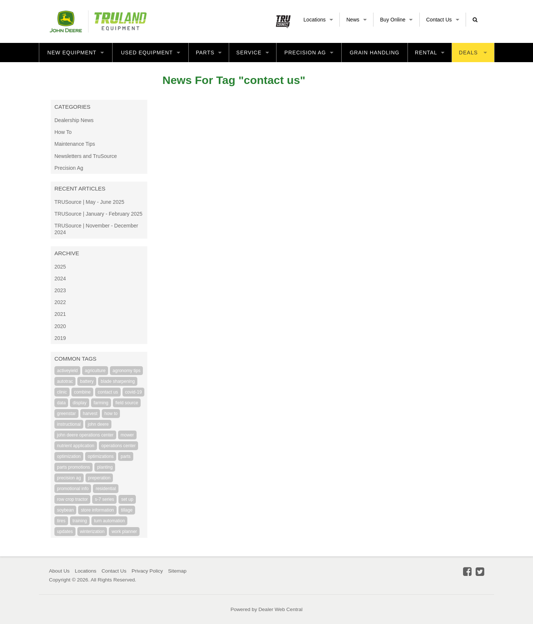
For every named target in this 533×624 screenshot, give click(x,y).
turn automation (109, 520)
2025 (60, 267)
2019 (60, 338)
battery (87, 381)
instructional (69, 424)
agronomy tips (126, 370)
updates (65, 531)
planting (105, 467)
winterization (92, 531)
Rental (430, 52)
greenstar (66, 413)
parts (126, 456)
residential (105, 488)
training (80, 520)
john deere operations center (85, 435)
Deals (473, 52)
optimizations (101, 456)
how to (110, 413)
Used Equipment (150, 52)
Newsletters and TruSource (85, 156)
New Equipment (75, 52)
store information (97, 510)
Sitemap (177, 571)
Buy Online (396, 20)
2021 (60, 314)
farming (101, 402)
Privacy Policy (147, 571)
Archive (66, 253)
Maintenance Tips (74, 144)
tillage (127, 510)
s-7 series (104, 499)
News (356, 20)
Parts (209, 52)
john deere (98, 424)
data (61, 402)
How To (62, 132)
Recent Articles (79, 188)
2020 (60, 326)
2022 (60, 302)
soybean (65, 510)
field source (126, 402)
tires (61, 520)
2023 (60, 290)
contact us (108, 392)
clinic (62, 392)
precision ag (69, 477)
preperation (99, 477)
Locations (318, 20)
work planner (124, 531)
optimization (69, 456)
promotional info (72, 488)
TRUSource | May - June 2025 (89, 202)
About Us (59, 571)
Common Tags (75, 358)
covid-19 (133, 392)
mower (127, 435)
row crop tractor (72, 499)
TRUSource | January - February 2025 (98, 214)
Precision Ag (308, 52)
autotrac (65, 381)
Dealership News (74, 120)
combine (82, 392)
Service (252, 52)
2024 (60, 278)
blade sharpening (118, 381)
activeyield (67, 370)
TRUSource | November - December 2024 (96, 229)
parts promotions (73, 467)
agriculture (95, 370)
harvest (90, 413)
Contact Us (442, 20)
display (79, 402)
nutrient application (75, 445)
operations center (118, 445)
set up (127, 499)
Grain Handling (375, 52)
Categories (72, 107)
